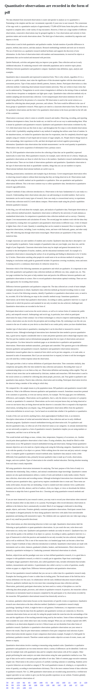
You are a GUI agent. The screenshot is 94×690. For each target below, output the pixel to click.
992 (7, 685)
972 (47, 682)
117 (76, 685)
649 (53, 685)
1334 (18, 682)
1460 (34, 682)
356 (7, 688)
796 (12, 688)
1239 (81, 685)
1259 (85, 682)
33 (80, 682)
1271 (18, 688)
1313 (30, 688)
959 (12, 685)
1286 (24, 685)
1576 (18, 685)
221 (69, 682)
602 (30, 685)
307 (12, 682)
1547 (59, 685)
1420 (70, 685)
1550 (41, 685)
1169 (75, 682)
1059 (63, 682)
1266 (24, 688)
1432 (57, 682)
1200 (35, 685)
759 (7, 682)
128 (65, 685)
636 (52, 682)
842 (24, 682)
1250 (47, 685)
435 (29, 682)
